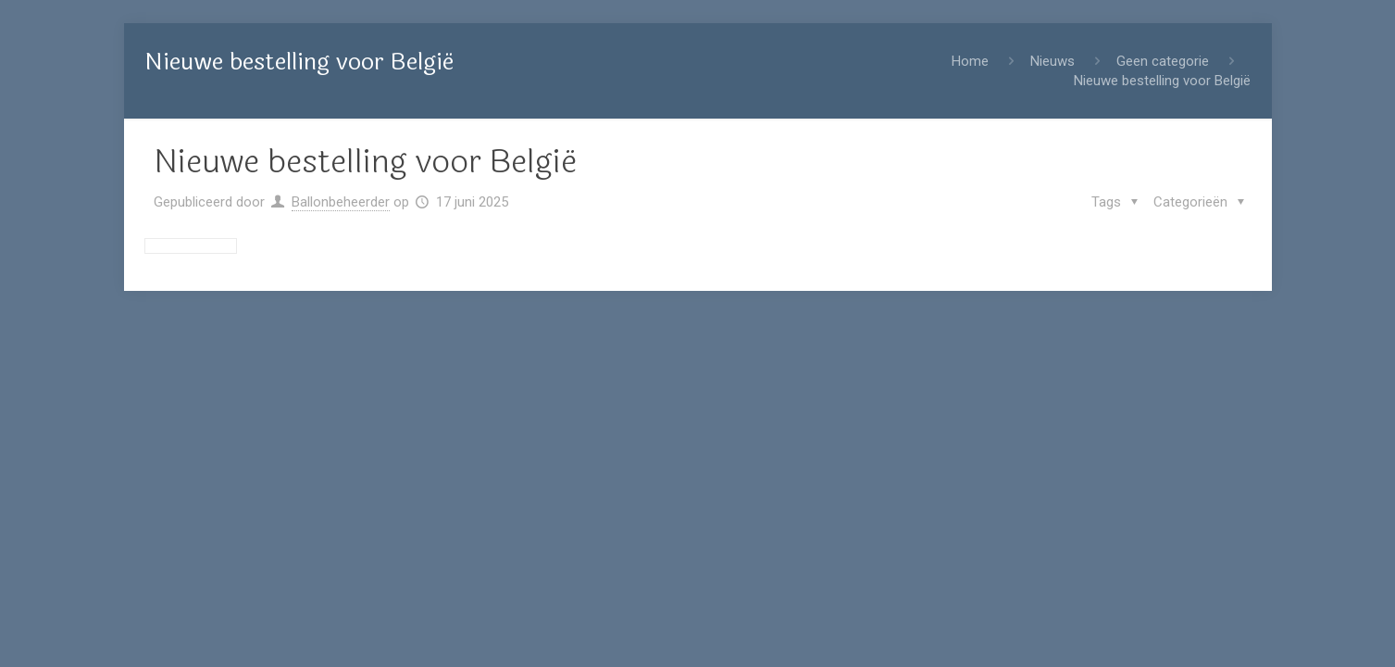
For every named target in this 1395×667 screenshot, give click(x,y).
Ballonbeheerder (341, 202)
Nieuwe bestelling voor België (1162, 80)
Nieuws (1052, 61)
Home (970, 61)
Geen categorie (1162, 61)
